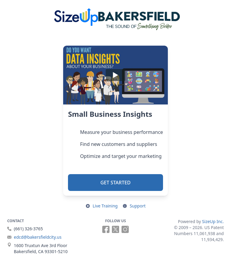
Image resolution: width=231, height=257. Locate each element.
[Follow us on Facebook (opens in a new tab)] (105, 229)
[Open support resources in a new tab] (134, 206)
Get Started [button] (115, 182)
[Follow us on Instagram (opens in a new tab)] (125, 229)
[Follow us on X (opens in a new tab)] (115, 229)
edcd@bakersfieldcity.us (37, 237)
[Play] (115, 75)
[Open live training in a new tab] (101, 206)
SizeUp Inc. (213, 221)
